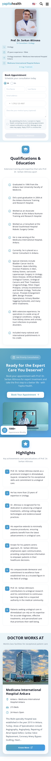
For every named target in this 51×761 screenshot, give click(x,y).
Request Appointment (25, 136)
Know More (25, 747)
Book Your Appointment (25, 394)
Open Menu (47, 4)
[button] (34, 4)
